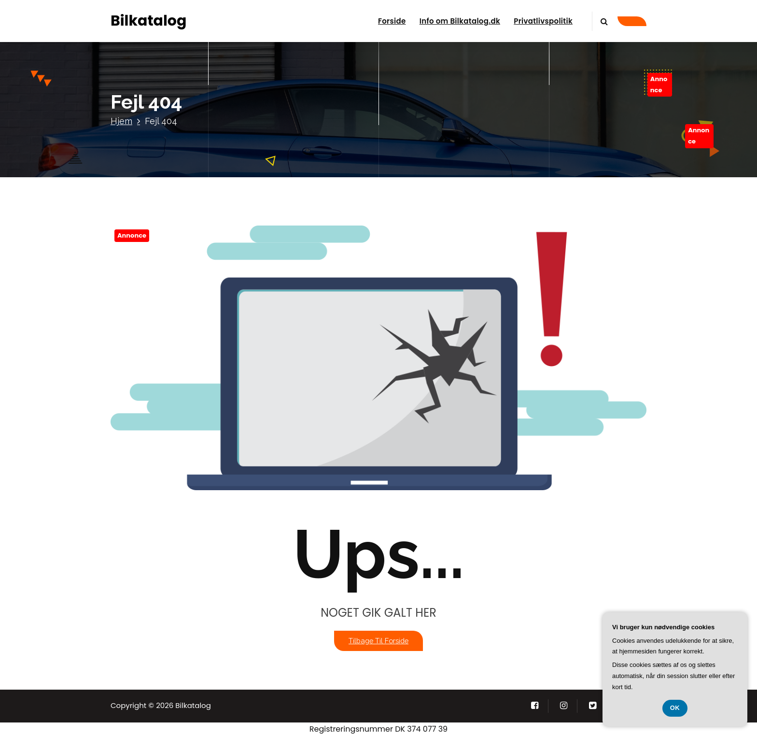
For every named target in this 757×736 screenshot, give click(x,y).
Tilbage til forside (378, 641)
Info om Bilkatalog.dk (460, 21)
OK (675, 707)
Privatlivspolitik (543, 21)
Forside (392, 21)
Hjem (121, 121)
